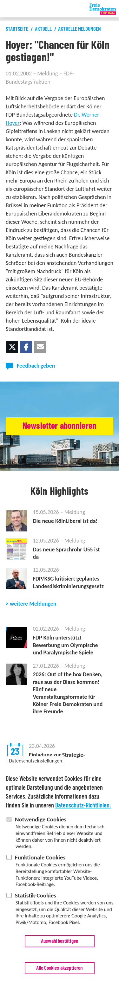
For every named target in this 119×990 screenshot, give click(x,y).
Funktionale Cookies (40, 859)
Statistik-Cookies (35, 897)
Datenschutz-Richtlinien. (83, 808)
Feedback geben (36, 365)
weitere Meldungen (33, 603)
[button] (12, 347)
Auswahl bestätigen (59, 943)
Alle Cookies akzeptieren (59, 970)
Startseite (17, 29)
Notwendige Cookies (40, 821)
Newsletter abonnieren (59, 426)
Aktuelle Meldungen (79, 29)
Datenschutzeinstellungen (35, 763)
